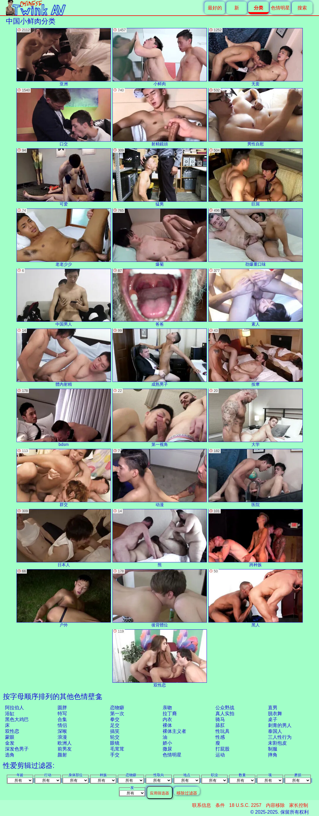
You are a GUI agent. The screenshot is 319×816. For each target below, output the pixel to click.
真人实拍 (224, 713)
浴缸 (9, 713)
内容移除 (275, 805)
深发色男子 (17, 748)
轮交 (115, 737)
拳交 (115, 719)
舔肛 (220, 725)
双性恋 (12, 731)
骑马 (220, 719)
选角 (9, 754)
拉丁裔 (170, 713)
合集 (62, 719)
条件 (220, 805)
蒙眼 (9, 737)
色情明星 (280, 7)
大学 (255, 418)
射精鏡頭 (159, 117)
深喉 (62, 731)
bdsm (64, 418)
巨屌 (255, 177)
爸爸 (159, 298)
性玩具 (222, 731)
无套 (255, 57)
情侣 (62, 725)
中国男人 (64, 298)
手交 (115, 754)
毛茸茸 (117, 748)
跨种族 (255, 538)
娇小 (167, 743)
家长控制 (298, 805)
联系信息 (201, 805)
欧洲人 (65, 743)
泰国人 (275, 731)
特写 (62, 713)
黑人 (255, 598)
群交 (64, 478)
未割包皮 (277, 743)
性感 (220, 737)
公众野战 (224, 707)
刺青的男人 (280, 725)
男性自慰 (255, 117)
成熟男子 (159, 358)
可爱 (64, 177)
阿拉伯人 (14, 707)
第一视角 (159, 418)
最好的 (215, 7)
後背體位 (159, 598)
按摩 (255, 358)
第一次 (117, 713)
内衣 (167, 719)
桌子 (272, 719)
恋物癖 (117, 707)
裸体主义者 (174, 731)
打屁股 (222, 748)
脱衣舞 (275, 713)
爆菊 (159, 237)
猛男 (159, 177)
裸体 (167, 725)
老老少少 (64, 237)
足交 (115, 725)
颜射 (62, 754)
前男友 (65, 748)
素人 (255, 298)
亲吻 (167, 707)
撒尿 (167, 748)
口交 (64, 117)
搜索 (302, 7)
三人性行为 (280, 737)
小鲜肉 (159, 57)
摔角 (272, 754)
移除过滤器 (186, 793)
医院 (255, 478)
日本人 (64, 538)
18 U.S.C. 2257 (245, 805)
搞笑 (115, 731)
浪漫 (62, 737)
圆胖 (62, 707)
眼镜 (115, 743)
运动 (220, 754)
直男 (272, 707)
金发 (9, 743)
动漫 (159, 478)
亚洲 (64, 57)
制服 (272, 748)
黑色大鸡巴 (17, 719)
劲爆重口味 (255, 237)
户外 (64, 598)
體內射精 (64, 358)
